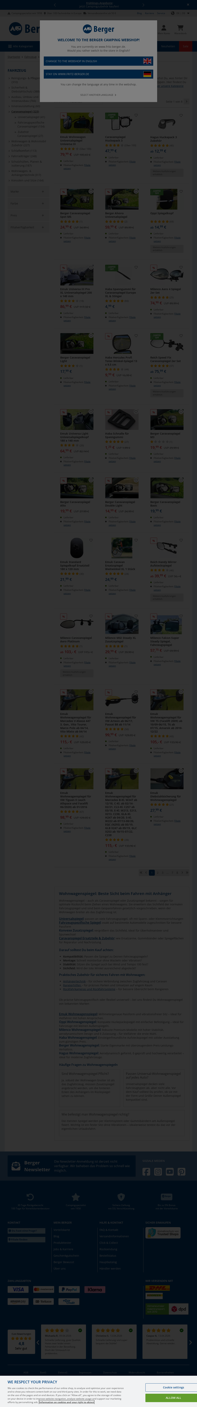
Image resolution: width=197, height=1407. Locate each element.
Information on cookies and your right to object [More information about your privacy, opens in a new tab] (66, 1402)
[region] (98, 1391)
